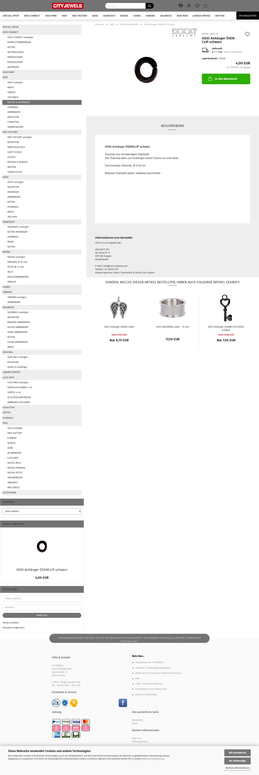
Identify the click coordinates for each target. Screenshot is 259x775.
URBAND (150, 15)
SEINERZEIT (109, 15)
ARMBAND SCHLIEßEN (18, 402)
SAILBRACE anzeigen (18, 312)
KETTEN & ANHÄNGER (18, 102)
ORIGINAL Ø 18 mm (17, 262)
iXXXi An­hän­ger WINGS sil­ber (119, 326)
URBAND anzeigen (16, 297)
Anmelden (42, 615)
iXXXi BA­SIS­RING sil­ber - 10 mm (172, 326)
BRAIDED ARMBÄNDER (18, 322)
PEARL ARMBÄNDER (17, 332)
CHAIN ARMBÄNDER (17, 342)
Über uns (136, 738)
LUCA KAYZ (8, 377)
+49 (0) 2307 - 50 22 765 (68, 685)
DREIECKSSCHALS (16, 147)
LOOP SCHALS (14, 152)
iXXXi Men (182, 15)
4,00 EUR (42, 578)
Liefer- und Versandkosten (149, 683)
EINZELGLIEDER (15, 62)
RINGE (10, 87)
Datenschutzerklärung (153, 758)
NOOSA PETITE (14, 472)
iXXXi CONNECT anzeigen (20, 37)
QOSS (95, 15)
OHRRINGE (12, 107)
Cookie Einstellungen (146, 694)
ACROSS (11, 443)
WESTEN (11, 167)
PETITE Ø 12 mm (15, 267)
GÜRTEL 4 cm (14, 392)
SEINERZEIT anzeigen (18, 227)
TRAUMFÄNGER (14, 477)
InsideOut (7, 417)
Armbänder (13, 362)
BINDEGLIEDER (14, 57)
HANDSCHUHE (14, 172)
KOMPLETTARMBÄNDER (19, 42)
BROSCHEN (13, 117)
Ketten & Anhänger (17, 367)
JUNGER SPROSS (201, 15)
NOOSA (124, 15)
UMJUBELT (12, 482)
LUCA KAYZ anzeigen (17, 382)
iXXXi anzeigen (15, 82)
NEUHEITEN (13, 142)
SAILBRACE (166, 15)
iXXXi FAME (51, 15)
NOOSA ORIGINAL (16, 467)
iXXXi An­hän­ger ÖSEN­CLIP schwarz (41, 570)
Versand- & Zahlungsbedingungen (153, 667)
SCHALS (11, 157)
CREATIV (11, 92)
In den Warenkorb (222, 78)
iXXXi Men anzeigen (17, 357)
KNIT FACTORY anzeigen (19, 137)
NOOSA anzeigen (16, 257)
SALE (5, 422)
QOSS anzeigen (15, 182)
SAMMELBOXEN (15, 127)
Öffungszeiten (248, 15)
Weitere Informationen (238, 768)
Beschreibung (172, 126)
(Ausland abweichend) (233, 52)
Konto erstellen (11, 622)
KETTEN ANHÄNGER (17, 231)
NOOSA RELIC (14, 462)
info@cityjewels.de (70, 682)
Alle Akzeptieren (237, 752)
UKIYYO (6, 412)
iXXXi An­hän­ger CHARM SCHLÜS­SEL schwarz (226, 328)
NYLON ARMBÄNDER (17, 327)
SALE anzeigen (14, 428)
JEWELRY (11, 281)
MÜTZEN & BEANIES (17, 162)
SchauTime (8, 407)
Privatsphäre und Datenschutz (151, 689)
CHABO (137, 15)
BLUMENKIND (14, 453)
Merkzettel (137, 720)
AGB (137, 678)
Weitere (220, 15)
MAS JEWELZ (13, 487)
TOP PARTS (12, 97)
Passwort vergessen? (13, 627)
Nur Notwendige (237, 760)
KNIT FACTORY (79, 15)
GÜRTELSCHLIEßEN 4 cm (19, 387)
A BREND (12, 438)
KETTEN (11, 47)
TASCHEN (12, 216)
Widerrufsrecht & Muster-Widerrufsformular (158, 673)
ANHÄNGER (13, 67)
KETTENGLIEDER (15, 52)
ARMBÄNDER (13, 112)
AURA (10, 448)
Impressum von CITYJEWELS (149, 662)
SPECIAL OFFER (11, 15)
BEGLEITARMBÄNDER (17, 276)
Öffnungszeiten (140, 741)
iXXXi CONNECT (32, 15)
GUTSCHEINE (9, 492)
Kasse (135, 723)
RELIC (10, 272)
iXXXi (64, 15)
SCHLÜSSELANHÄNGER (19, 397)
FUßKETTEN (13, 122)
